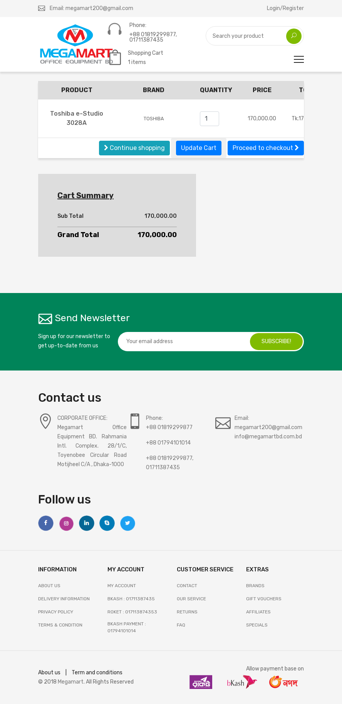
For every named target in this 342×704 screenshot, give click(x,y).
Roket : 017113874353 (132, 612)
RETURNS (187, 612)
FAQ (181, 625)
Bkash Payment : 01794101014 (126, 627)
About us (49, 672)
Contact (187, 585)
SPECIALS (257, 625)
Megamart (71, 682)
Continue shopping (134, 148)
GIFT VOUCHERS (264, 598)
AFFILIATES (258, 612)
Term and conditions (97, 672)
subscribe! (276, 341)
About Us (49, 585)
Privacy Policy (55, 612)
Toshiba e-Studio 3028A (76, 118)
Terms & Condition (60, 625)
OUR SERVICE (191, 598)
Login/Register (285, 8)
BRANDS (255, 585)
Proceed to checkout (266, 148)
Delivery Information (64, 598)
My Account (121, 585)
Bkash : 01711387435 (131, 598)
